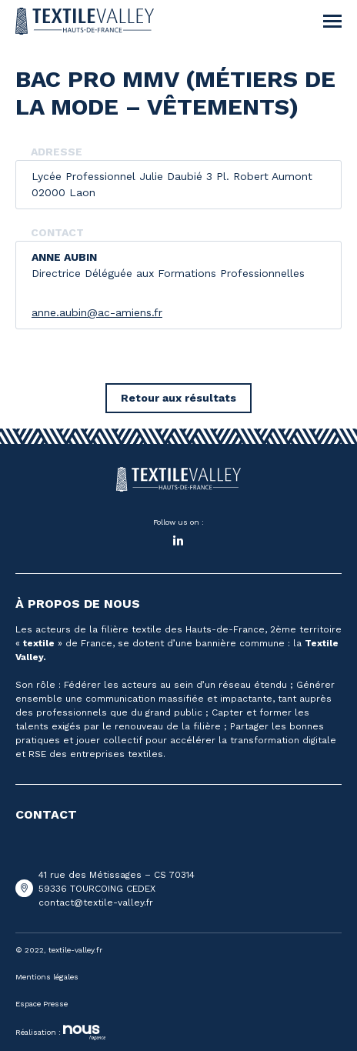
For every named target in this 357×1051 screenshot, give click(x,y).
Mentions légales (46, 977)
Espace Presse (41, 1003)
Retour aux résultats (178, 398)
